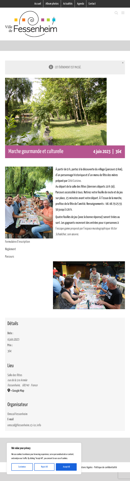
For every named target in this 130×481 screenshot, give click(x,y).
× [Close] (123, 62)
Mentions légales (85, 467)
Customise (22, 467)
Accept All (66, 467)
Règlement (10, 249)
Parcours (9, 256)
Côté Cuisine (74, 180)
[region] (44, 458)
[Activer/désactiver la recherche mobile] (116, 13)
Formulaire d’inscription (17, 241)
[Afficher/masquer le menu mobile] (123, 13)
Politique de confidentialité (105, 467)
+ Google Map (17, 390)
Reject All (44, 467)
